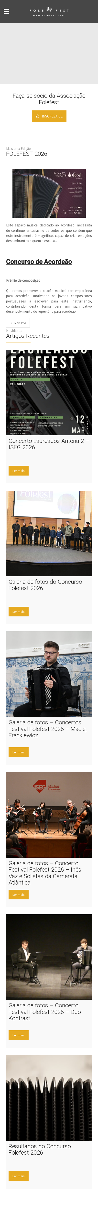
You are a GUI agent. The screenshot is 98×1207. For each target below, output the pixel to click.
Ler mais (18, 470)
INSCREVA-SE (49, 116)
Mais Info (18, 323)
